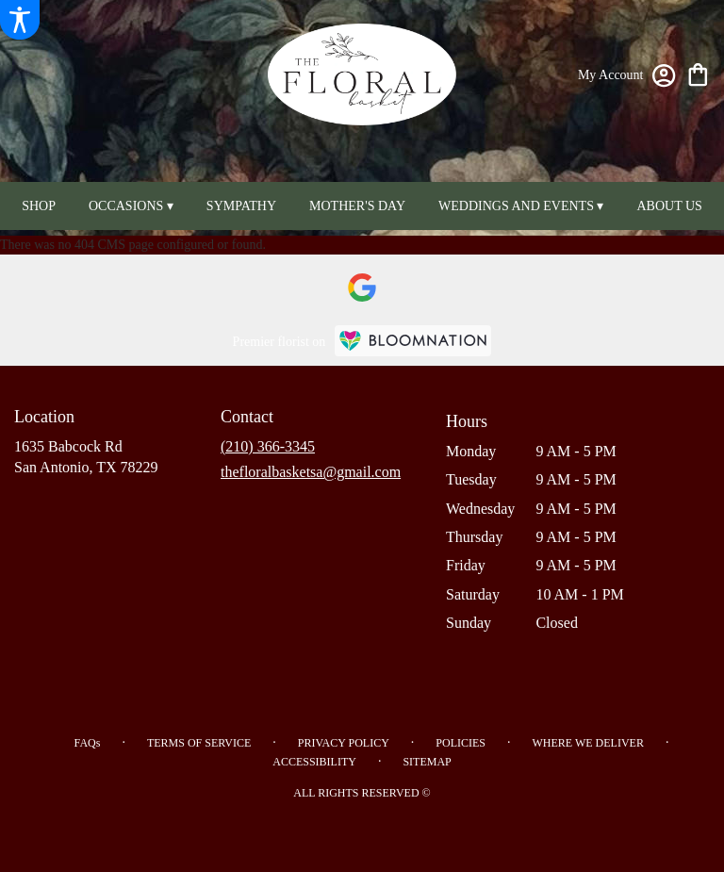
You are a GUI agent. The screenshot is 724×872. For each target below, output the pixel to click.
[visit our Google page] (362, 287)
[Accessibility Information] (20, 20)
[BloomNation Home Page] (413, 340)
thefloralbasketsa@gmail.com (311, 472)
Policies (460, 742)
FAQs (87, 742)
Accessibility (314, 761)
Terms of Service (199, 742)
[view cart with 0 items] (698, 73)
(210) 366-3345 (268, 446)
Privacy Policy (343, 742)
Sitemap (427, 761)
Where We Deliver (587, 742)
